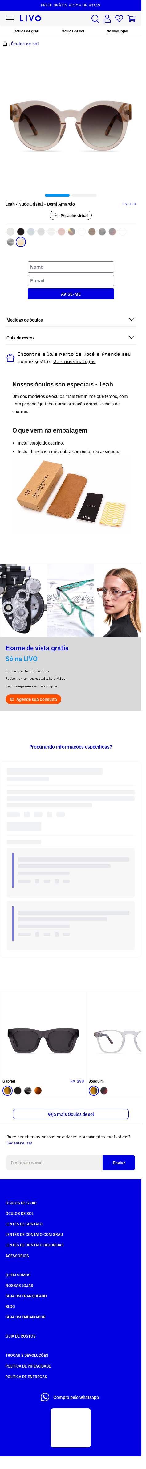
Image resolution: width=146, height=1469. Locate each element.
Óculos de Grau (21, 1202)
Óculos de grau (26, 31)
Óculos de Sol (20, 1213)
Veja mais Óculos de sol (71, 1114)
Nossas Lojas (19, 1285)
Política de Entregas (26, 1376)
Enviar (119, 1162)
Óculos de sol (73, 31)
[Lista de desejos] (119, 18)
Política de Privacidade (28, 1366)
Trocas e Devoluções (27, 1355)
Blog (10, 1306)
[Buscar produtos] (95, 18)
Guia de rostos (21, 1336)
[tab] (57, 195)
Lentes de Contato (24, 1223)
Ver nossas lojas (74, 361)
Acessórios (17, 1255)
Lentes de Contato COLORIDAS (35, 1244)
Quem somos (18, 1274)
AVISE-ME (71, 294)
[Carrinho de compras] (131, 18)
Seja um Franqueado (26, 1295)
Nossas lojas (117, 31)
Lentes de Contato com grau (34, 1234)
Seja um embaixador (26, 1316)
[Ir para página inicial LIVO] (31, 18)
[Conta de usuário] (107, 18)
